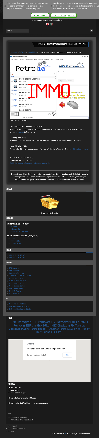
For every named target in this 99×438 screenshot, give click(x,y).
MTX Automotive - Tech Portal (22, 420)
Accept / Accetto (40, 15)
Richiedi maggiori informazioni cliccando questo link (30, 163)
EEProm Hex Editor (16, 278)
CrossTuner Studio (16, 288)
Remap (70, 329)
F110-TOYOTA (16, 243)
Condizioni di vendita (16, 428)
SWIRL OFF (48, 332)
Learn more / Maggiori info (63, 15)
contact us (20, 132)
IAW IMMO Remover (16, 273)
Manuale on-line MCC (17, 304)
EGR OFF (86, 329)
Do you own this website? (36, 355)
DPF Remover (14, 271)
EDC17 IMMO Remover (17, 281)
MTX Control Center (16, 283)
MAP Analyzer (14, 293)
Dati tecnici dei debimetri (18, 306)
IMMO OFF (57, 332)
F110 (12, 238)
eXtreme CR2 (16, 229)
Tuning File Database (19, 417)
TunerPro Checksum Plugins (20, 276)
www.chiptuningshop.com (78, 149)
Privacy (11, 431)
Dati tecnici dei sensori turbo (20, 309)
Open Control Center (17, 286)
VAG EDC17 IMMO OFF (17, 255)
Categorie (13, 52)
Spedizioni (12, 426)
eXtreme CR (15, 226)
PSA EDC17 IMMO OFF (17, 258)
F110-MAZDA (15, 241)
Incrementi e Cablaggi (19, 231)
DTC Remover (14, 268)
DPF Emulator (51, 328)
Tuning (62, 328)
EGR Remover (60, 322)
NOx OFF (39, 332)
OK (67, 355)
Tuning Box (36, 328)
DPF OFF (78, 329)
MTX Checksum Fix (62, 325)
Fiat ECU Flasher (15, 291)
